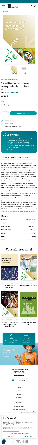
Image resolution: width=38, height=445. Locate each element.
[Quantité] (4, 113)
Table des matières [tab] (23, 157)
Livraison (19, 402)
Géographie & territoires (9, 283)
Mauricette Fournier (12, 92)
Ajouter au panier (23, 113)
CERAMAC (33, 223)
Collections (19, 390)
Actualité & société (28, 319)
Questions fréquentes (19, 409)
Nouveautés (19, 397)
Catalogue (19, 387)
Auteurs (19, 394)
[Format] (19, 105)
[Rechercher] (19, 11)
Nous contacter (20, 380)
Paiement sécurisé (19, 406)
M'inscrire (8, 356)
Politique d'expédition (19, 413)
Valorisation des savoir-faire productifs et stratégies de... (9, 324)
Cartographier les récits (28, 285)
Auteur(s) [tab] (13, 157)
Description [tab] (5, 157)
